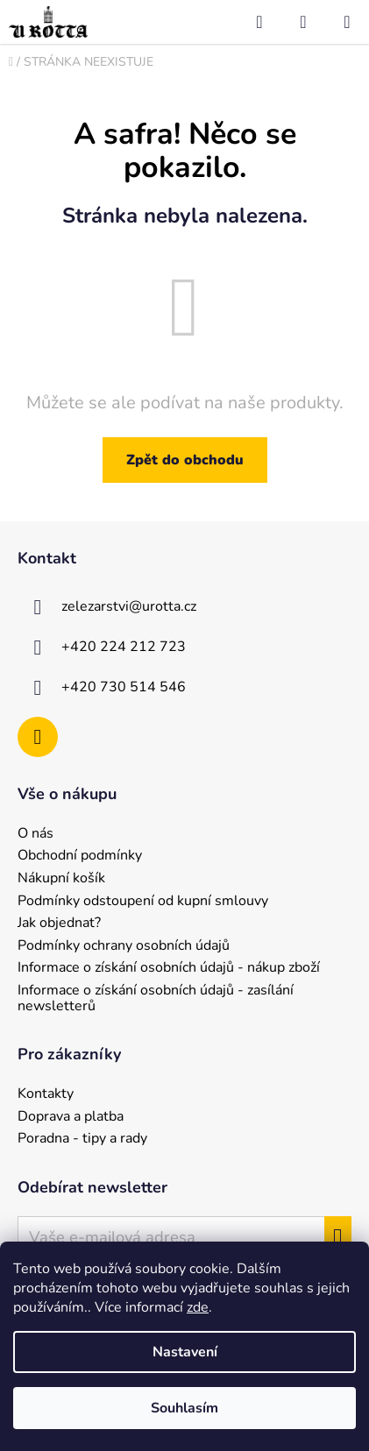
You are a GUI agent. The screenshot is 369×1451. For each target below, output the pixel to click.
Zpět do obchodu (185, 460)
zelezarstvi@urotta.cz (128, 606)
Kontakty (46, 1094)
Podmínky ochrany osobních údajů (124, 946)
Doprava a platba (71, 1117)
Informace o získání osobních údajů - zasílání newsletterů (156, 998)
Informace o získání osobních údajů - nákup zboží (169, 968)
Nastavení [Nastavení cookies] (185, 1352)
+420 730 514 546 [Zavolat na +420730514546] (123, 687)
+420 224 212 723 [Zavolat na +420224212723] (123, 646)
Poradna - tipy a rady (82, 1139)
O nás (35, 834)
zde (198, 1307)
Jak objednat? (59, 923)
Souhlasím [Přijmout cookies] (184, 1408)
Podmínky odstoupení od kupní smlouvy (143, 902)
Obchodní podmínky (80, 856)
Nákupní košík (61, 879)
